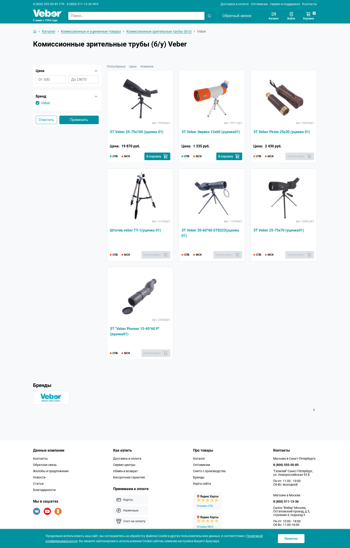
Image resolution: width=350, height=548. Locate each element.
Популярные (116, 66)
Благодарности (44, 490)
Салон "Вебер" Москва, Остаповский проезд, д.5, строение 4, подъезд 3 (291, 511)
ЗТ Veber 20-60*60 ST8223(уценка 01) (210, 233)
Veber (45, 103)
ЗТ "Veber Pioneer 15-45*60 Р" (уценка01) (134, 331)
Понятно (291, 538)
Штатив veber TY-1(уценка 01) (135, 230)
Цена (133, 66)
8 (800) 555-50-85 (45, 4)
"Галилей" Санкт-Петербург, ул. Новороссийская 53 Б (293, 472)
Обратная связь (45, 465)
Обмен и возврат (125, 471)
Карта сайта (202, 483)
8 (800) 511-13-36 (79, 4)
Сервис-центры (124, 465)
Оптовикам (259, 4)
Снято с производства (209, 471)
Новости (39, 477)
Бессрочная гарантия (129, 477)
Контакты (309, 4)
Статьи (38, 483)
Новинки (146, 66)
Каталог (199, 458)
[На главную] (35, 31)
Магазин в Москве (286, 495)
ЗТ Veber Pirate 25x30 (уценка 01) (281, 132)
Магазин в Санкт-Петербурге (294, 458)
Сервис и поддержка (285, 4)
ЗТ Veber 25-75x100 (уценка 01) (136, 132)
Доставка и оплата (235, 4)
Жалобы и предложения (51, 471)
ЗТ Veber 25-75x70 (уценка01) (278, 230)
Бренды (198, 477)
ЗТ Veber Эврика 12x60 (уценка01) (210, 132)
